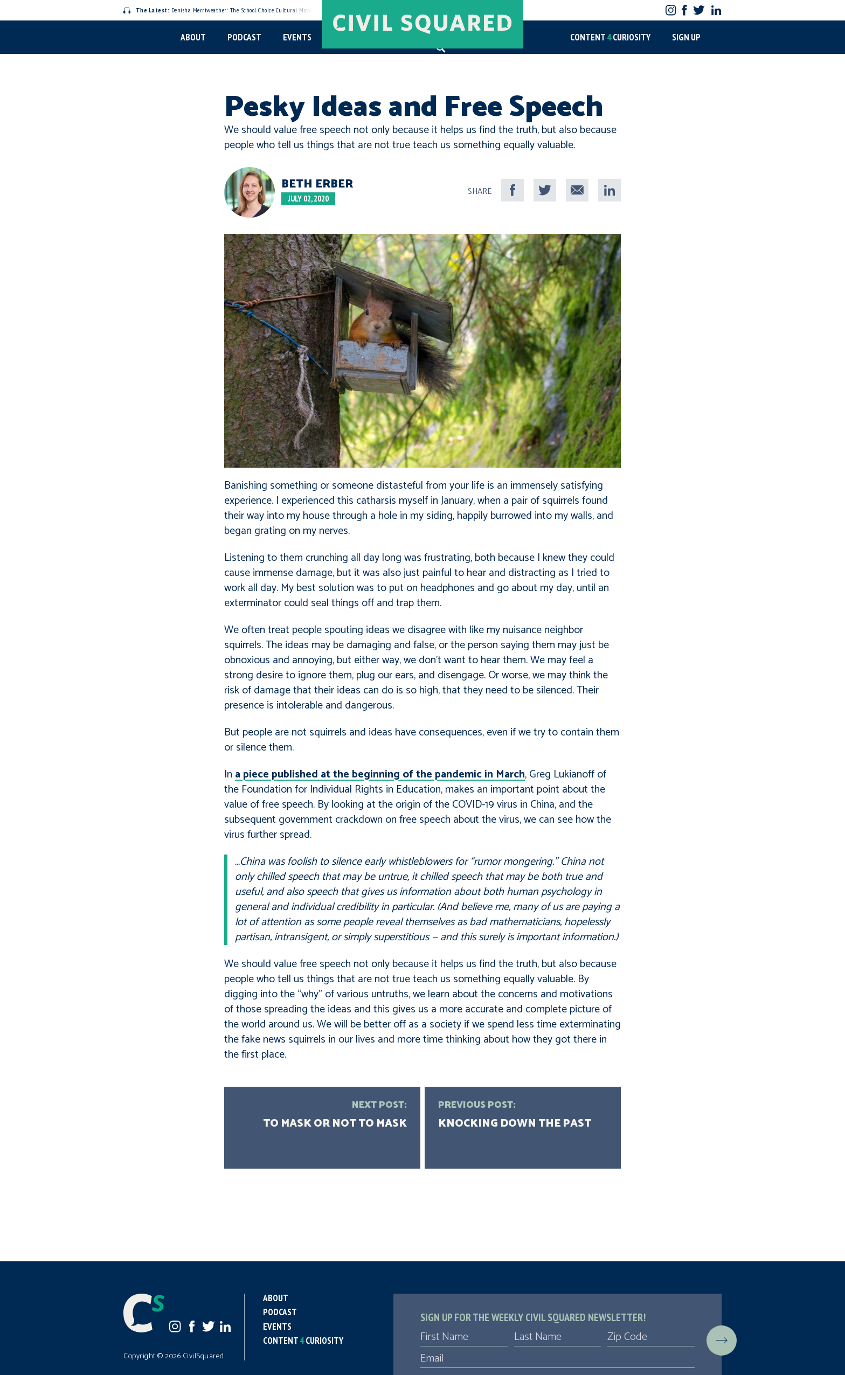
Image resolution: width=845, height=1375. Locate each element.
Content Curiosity (610, 37)
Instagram (671, 10)
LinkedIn (716, 10)
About (193, 37)
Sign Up (686, 37)
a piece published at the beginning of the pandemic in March (380, 774)
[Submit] (722, 1340)
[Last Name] (557, 1337)
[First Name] (464, 1337)
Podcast (244, 37)
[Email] (557, 1359)
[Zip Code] (651, 1337)
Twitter (698, 10)
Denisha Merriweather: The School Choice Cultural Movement (224, 10)
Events (297, 37)
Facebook (684, 10)
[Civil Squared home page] (422, 24)
